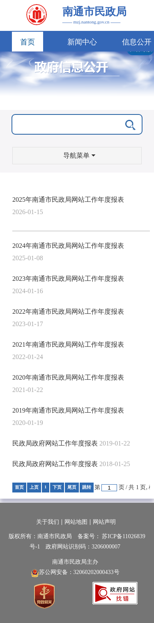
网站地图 (75, 522)
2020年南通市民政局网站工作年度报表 (68, 377)
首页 (27, 42)
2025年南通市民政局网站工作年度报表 (68, 199)
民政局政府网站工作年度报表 (55, 443)
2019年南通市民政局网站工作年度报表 (68, 410)
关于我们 (47, 522)
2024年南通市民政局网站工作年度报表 (68, 245)
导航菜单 (79, 155)
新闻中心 (82, 42)
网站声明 (104, 522)
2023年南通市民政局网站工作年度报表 (68, 278)
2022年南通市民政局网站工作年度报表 (68, 311)
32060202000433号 (97, 572)
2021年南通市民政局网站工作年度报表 (68, 344)
